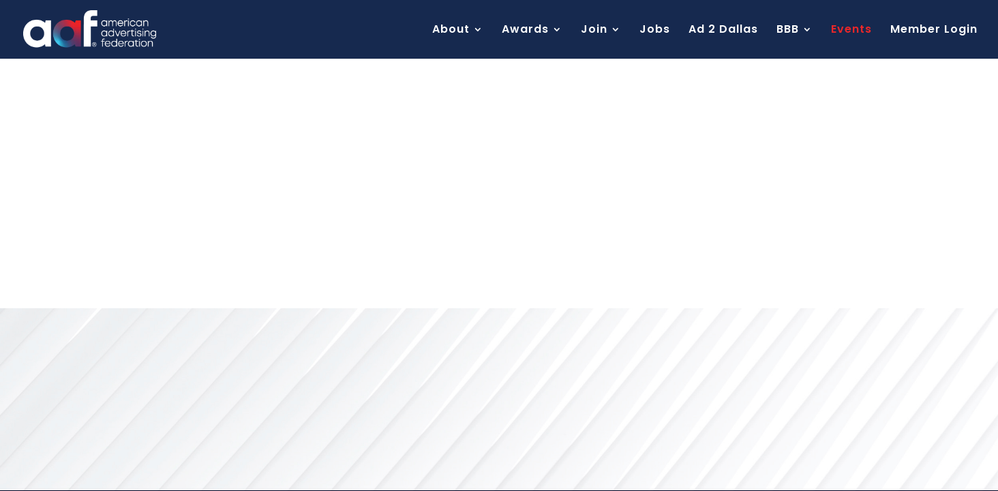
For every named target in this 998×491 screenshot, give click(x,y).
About (451, 31)
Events (851, 31)
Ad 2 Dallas (723, 31)
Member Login (934, 31)
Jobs (654, 31)
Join (594, 31)
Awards (525, 31)
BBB (787, 31)
